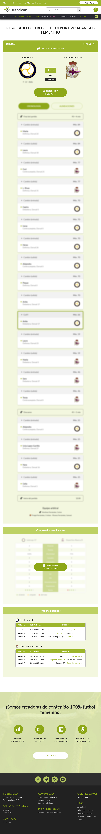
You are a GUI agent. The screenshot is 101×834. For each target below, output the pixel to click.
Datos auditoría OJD (11, 800)
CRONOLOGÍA (34, 106)
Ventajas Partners (45, 800)
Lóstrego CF (27, 57)
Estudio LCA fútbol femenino (49, 812)
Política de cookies (84, 813)
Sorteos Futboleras (45, 803)
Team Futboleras (83, 797)
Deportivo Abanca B (73, 57)
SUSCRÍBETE (89, 3)
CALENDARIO (63, 16)
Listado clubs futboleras (47, 797)
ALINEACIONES (66, 106)
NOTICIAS (6, 16)
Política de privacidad (85, 810)
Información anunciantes (13, 797)
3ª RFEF (36, 16)
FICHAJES (73, 16)
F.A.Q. (79, 819)
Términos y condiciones (86, 816)
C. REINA (53, 16)
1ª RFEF (21, 16)
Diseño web (8, 812)
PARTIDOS (44, 16)
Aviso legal (81, 807)
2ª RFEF (28, 16)
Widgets (6, 810)
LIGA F (14, 16)
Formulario (7, 822)
